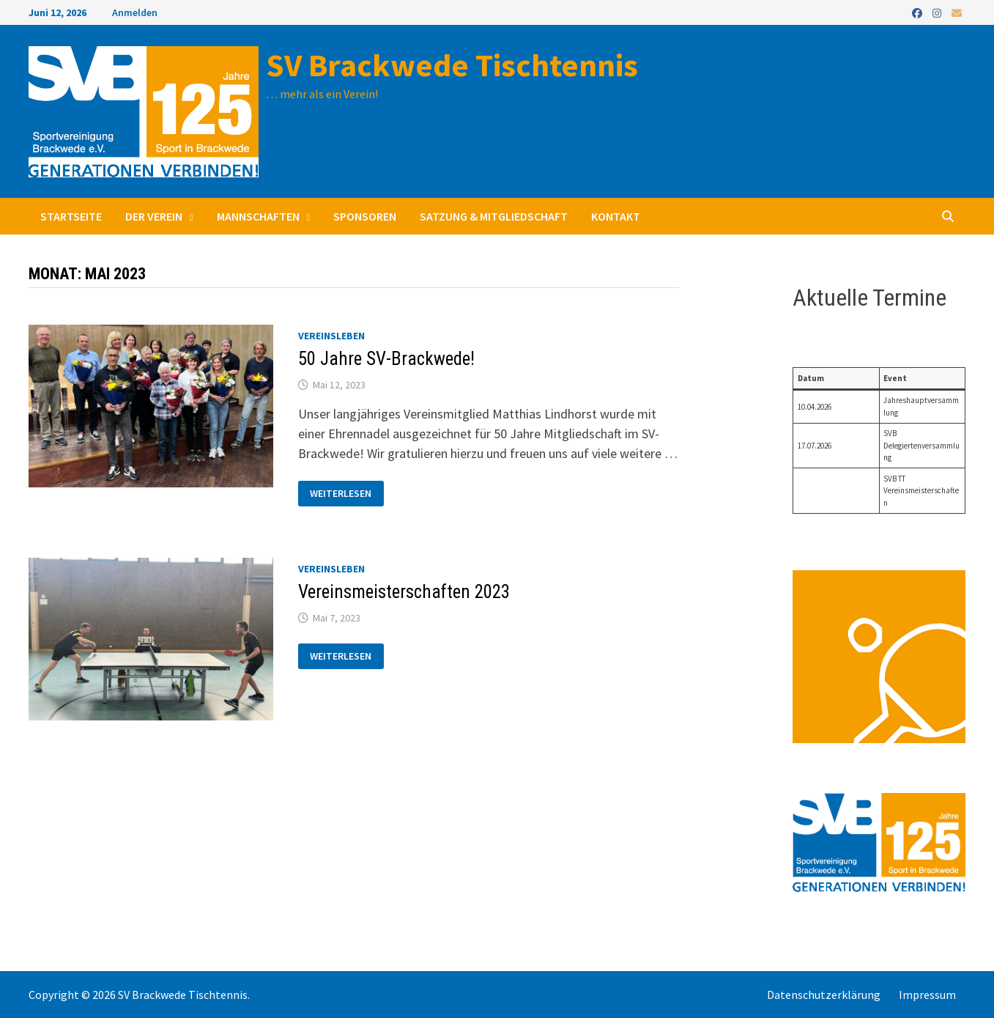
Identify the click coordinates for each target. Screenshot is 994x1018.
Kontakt (615, 216)
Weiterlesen (340, 493)
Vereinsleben (331, 335)
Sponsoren (364, 216)
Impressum (927, 994)
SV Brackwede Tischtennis (452, 65)
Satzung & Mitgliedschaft (494, 216)
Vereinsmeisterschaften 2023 (404, 591)
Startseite (71, 216)
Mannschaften (258, 216)
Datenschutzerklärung (823, 994)
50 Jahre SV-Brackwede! (386, 358)
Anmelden (134, 12)
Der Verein (153, 216)
